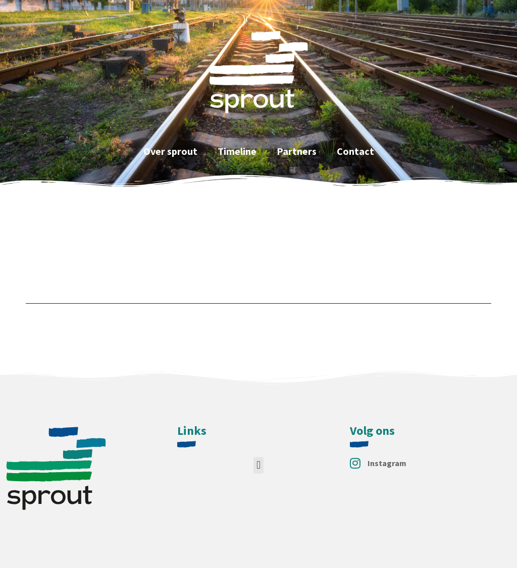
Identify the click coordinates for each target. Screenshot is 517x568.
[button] (258, 465)
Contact (355, 151)
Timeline (237, 151)
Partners (297, 151)
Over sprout (170, 151)
